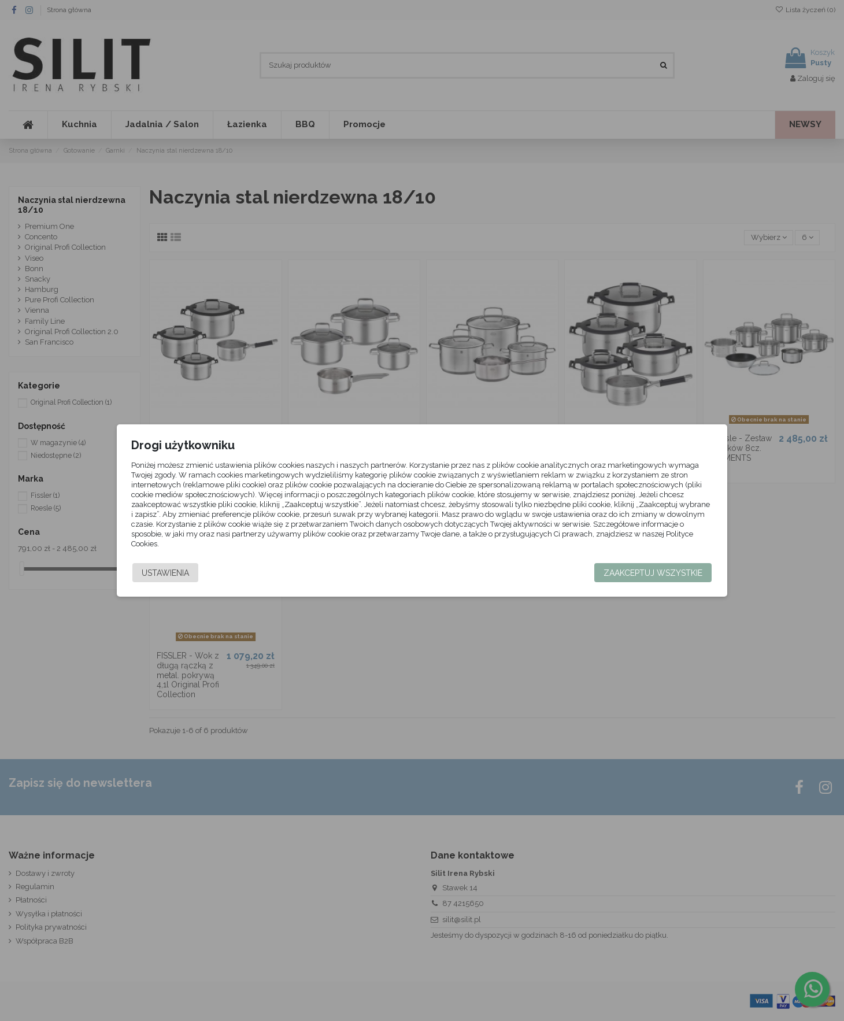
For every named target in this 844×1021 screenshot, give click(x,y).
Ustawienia (188, 573)
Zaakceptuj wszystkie (629, 573)
